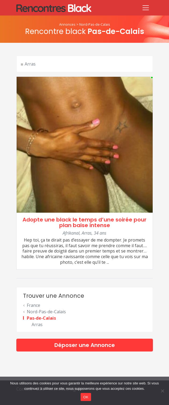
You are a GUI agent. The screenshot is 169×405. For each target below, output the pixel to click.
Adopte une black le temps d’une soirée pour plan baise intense (84, 222)
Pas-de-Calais (41, 318)
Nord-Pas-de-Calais (94, 24)
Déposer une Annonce (84, 345)
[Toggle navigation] (145, 8)
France (33, 305)
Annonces (67, 24)
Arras (30, 64)
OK (85, 397)
